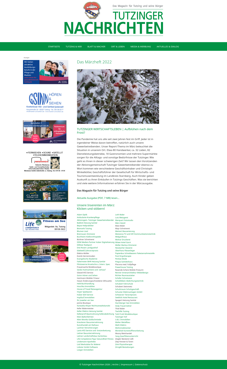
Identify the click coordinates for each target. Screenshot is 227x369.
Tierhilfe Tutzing (122, 311)
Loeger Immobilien (85, 350)
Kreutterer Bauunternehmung (90, 322)
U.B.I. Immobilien (122, 319)
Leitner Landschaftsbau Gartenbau (92, 336)
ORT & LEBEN (118, 46)
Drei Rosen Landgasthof (87, 247)
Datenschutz (141, 364)
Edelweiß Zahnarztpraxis (87, 250)
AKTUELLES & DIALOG (168, 46)
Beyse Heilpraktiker (85, 225)
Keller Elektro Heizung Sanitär (90, 311)
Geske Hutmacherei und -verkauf (91, 269)
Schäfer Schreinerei (123, 278)
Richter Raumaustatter (125, 275)
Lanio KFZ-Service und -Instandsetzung (94, 330)
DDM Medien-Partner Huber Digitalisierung (96, 242)
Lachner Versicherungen (87, 327)
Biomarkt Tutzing (84, 228)
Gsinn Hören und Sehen (87, 275)
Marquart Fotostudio (124, 220)
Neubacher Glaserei (123, 247)
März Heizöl (120, 223)
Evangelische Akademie (87, 258)
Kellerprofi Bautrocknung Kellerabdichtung (95, 314)
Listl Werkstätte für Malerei (88, 344)
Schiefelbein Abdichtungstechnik (129, 281)
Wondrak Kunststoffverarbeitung (129, 330)
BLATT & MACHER (96, 46)
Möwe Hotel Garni (123, 242)
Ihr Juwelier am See (85, 300)
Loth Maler (120, 214)
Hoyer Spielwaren (84, 291)
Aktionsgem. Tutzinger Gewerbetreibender (95, 220)
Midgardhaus (121, 236)
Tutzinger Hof (121, 316)
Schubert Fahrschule (124, 283)
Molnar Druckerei (122, 239)
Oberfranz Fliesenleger (125, 250)
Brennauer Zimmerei (86, 234)
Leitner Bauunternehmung (88, 333)
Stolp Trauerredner (123, 305)
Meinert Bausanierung (125, 231)
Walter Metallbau (122, 322)
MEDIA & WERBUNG (140, 46)
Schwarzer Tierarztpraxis (126, 294)
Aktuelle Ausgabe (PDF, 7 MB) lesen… (98, 198)
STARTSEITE (54, 46)
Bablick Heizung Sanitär (87, 223)
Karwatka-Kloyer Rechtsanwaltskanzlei (93, 305)
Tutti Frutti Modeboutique (126, 314)
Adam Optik (82, 214)
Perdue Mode (121, 258)
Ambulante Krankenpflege (88, 217)
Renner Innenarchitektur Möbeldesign (131, 272)
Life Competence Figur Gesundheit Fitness (95, 339)
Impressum (126, 364)
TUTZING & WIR (74, 46)
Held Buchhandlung (85, 283)
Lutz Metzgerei (121, 217)
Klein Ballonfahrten (85, 316)
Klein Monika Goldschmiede (89, 319)
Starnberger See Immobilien (127, 303)
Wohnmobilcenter (123, 328)
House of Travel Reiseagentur (89, 289)
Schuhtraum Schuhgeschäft (127, 289)
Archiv (115, 364)
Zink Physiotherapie (123, 344)
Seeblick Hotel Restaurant (126, 297)
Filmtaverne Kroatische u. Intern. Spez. (93, 264)
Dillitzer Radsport (84, 245)
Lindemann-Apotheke (86, 341)
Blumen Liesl (82, 231)
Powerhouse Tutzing (124, 267)
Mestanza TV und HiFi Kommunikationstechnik (135, 234)
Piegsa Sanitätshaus (123, 261)
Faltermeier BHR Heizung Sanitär (91, 261)
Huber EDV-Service (85, 294)
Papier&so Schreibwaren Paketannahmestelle (135, 253)
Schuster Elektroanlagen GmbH (128, 292)
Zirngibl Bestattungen (124, 347)
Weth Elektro (120, 325)
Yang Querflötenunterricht (126, 336)
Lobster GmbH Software (87, 347)
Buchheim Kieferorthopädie (89, 236)
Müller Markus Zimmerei (126, 245)
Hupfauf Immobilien (86, 297)
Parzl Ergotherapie (123, 256)
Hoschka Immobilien (86, 286)
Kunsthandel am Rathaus (88, 325)
